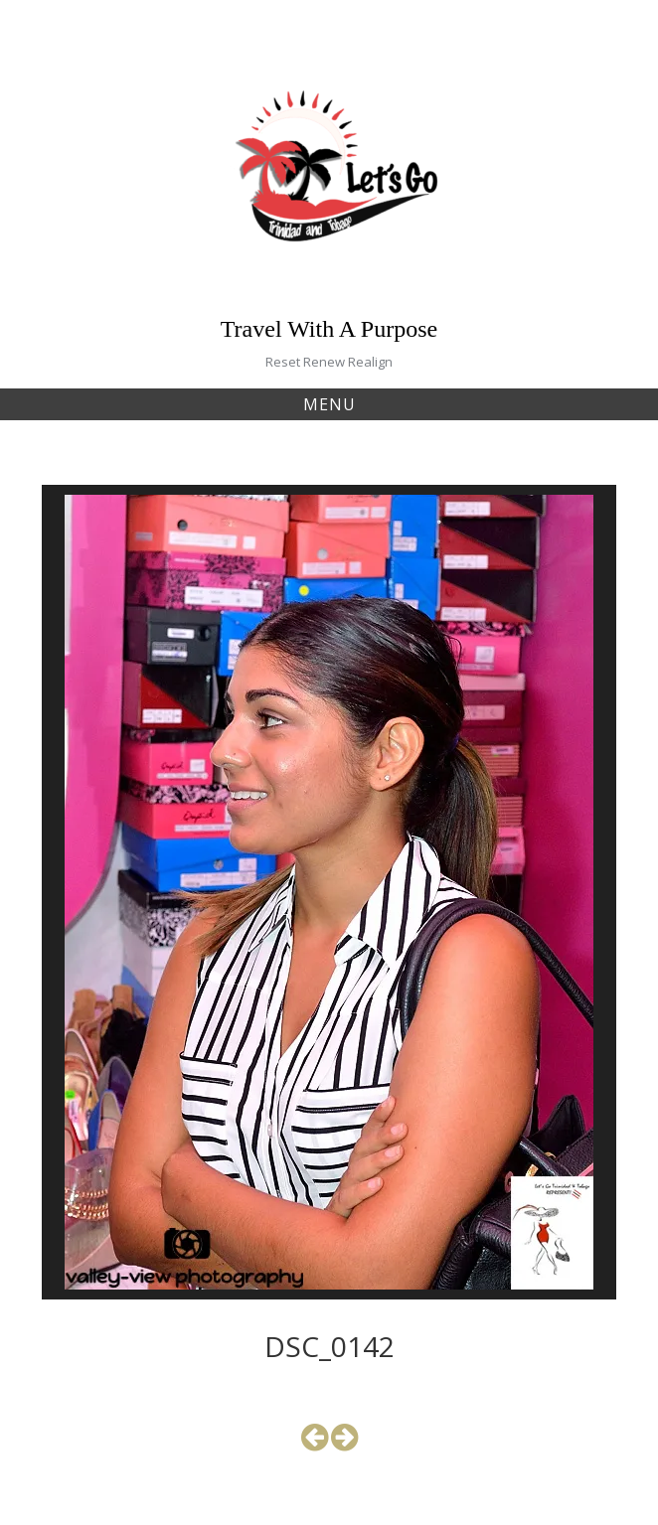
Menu (329, 404)
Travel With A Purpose (329, 329)
